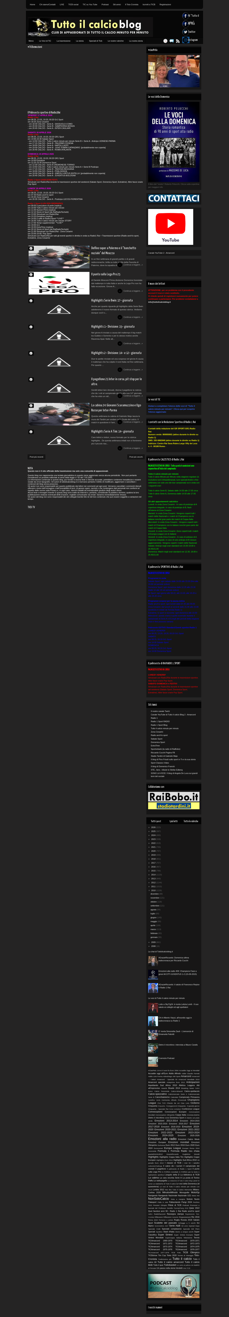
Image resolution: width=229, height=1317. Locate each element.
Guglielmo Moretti (190, 1154)
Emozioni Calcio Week (188, 1139)
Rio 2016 (195, 1217)
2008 (153, 946)
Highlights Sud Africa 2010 (185, 1160)
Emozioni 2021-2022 (188, 1129)
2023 (153, 839)
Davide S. (32, 393)
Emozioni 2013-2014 (166, 1120)
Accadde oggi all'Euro (158, 1073)
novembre (155, 898)
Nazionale (173, 1195)
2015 (153, 871)
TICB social (73, 4)
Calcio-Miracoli (177, 1091)
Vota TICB (186, 1268)
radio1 (150, 1214)
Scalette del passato (165, 1222)
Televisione (188, 1238)
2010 (153, 890)
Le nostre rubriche (116, 41)
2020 (153, 851)
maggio (153, 921)
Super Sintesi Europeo (183, 1235)
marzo (153, 929)
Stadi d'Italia (168, 1232)
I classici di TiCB (173, 1163)
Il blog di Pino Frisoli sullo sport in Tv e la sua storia (173, 759)
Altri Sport (177, 1076)
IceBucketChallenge (155, 1166)
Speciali (151, 1232)
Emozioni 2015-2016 (157, 1124)
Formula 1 (163, 1151)
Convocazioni (155, 1111)
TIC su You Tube (90, 4)
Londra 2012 (158, 1189)
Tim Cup (162, 1255)
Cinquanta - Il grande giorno (188, 1106)
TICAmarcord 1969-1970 (160, 1241)
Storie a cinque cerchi (184, 1232)
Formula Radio (179, 1151)
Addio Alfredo (175, 1073)
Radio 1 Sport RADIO (160, 721)
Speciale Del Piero (191, 1229)
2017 (153, 863)
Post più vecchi (136, 480)
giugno (153, 917)
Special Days (194, 1226)
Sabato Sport (156, 739)
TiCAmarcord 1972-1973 (187, 1243)
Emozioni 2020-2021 (165, 1129)
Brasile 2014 (174, 1088)
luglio (153, 913)
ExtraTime (155, 746)
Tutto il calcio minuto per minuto (165, 728)
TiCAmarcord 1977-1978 (158, 1253)
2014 (153, 875)
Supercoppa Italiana (173, 1238)
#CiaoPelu (152, 1070)
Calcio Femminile (161, 1091)
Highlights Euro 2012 (164, 1160)
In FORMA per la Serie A (189, 1172)
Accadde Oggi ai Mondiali (189, 1070)
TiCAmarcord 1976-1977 (187, 1249)
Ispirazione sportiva (156, 1175)
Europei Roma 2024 (190, 1148)
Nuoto (196, 1199)
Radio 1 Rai (175, 1211)
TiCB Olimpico (191, 1252)
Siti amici (117, 4)
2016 (153, 867)
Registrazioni (165, 4)
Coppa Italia (180, 1115)
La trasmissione (63, 41)
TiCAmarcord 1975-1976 (160, 1249)
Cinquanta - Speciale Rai (158, 1109)
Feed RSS (172, 41)
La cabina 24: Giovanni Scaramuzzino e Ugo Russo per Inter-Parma (100, 425)
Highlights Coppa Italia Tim (171, 1157)
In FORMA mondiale (170, 1172)
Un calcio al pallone (184, 1265)
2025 (153, 831)
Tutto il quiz (158, 1265)
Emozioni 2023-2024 (187, 1132)
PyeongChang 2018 (181, 1208)
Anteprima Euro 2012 (176, 1082)
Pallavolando (174, 1202)
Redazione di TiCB (32, 277)
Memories (188, 1190)
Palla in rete (163, 1202)
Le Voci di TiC (45, 41)
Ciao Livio (185, 1103)
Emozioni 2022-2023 (160, 1132)
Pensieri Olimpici (160, 1205)
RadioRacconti (159, 1214)
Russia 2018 (186, 1220)
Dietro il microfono (156, 1118)
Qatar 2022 (194, 1208)
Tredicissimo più (164, 1259)
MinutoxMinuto (170, 1192)
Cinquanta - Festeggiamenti (167, 1106)
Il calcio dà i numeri (172, 1166)
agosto (153, 910)
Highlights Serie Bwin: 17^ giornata (85, 306)
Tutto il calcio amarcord (171, 1262)
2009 (153, 942)
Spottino (159, 1232)
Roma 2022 (153, 1220)
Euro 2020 (190, 1145)
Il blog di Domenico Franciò (163, 766)
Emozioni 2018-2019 (170, 1127)
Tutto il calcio (182, 1259)
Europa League (172, 1148)
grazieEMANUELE (155, 1154)
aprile (153, 925)
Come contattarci (175, 1109)
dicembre (154, 894)
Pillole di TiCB (174, 1205)
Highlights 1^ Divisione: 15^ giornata (86, 335)
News (194, 1196)
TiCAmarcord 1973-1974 (160, 1246)
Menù (31, 41)
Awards (164, 1088)
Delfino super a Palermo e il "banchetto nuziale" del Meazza (100, 248)
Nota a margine (178, 1199)
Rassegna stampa (175, 1214)
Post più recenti (36, 480)
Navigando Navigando (158, 1195)
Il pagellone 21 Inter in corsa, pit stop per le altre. (94, 394)
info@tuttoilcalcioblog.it (159, 302)
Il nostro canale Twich (160, 711)
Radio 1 (154, 718)
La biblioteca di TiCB (189, 1175)
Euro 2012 (170, 1145)
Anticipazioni (192, 1082)
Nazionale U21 (184, 1195)
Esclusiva (161, 1145)
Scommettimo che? (161, 1226)
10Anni (159, 1070)
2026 (153, 827)
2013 (153, 879)
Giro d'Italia (194, 1151)
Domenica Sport (158, 742)
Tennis (196, 1238)
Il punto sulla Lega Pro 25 (78, 277)
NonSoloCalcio (158, 1198)
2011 (153, 886)
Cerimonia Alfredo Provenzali (174, 1100)
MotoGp (195, 1192)
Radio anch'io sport (159, 735)
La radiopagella (160, 1181)
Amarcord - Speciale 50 (167, 1079)
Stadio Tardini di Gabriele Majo (164, 756)
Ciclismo (195, 1103)
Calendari (174, 1097)
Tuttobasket (170, 1265)
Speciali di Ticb (95, 41)
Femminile (152, 1151)
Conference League (190, 1109)
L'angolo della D (172, 1175)
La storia (80, 41)
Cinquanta (152, 1106)
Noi (198, 1196)
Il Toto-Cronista (131, 4)
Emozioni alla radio (162, 1139)
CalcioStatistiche (162, 1097)
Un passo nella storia (166, 1268)
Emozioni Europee (157, 1142)
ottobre (153, 902)
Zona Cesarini (157, 732)
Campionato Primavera (189, 1097)
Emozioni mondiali (178, 1142)
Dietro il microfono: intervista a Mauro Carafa (178, 1045)
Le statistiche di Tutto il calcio (164, 1184)
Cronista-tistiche (193, 1115)
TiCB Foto (176, 1253)
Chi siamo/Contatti (47, 4)
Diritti (167, 1118)
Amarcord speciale (156, 1082)
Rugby (177, 1220)
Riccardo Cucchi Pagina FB (163, 753)
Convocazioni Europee (175, 1112)
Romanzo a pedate (166, 1220)
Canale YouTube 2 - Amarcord (161, 253)
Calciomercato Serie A (177, 1094)
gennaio (154, 937)
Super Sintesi (165, 1234)
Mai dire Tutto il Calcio (174, 1190)
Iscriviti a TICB (149, 4)
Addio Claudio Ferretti (190, 1073)
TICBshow (152, 1255)
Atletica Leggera (187, 1085)
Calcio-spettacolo (191, 1091)
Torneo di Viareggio (185, 1255)
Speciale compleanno (172, 1229)
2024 (153, 835)
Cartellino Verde (154, 1100)
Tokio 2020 (172, 1255)
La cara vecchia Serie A (171, 1178)
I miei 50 (186, 1163)
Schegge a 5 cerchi (187, 1223)
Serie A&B (174, 1225)
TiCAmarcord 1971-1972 (160, 1243)
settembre (155, 906)
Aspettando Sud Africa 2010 (162, 1085)
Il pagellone (160, 1169)
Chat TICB (161, 1103)
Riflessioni (159, 1217)
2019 (153, 855)
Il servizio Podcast (166, 1058)
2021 (153, 847)
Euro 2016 (180, 1145)
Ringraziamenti (185, 1217)
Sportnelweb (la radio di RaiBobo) (165, 749)
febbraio (154, 933)
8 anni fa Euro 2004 (170, 1070)
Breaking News (187, 1088)
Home (32, 4)
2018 (153, 859)
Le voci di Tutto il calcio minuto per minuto (166, 998)
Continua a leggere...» (132, 267)
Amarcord (186, 1076)
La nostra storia (136, 41)
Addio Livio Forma (155, 1076)
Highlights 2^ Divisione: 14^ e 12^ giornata (90, 365)
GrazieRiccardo (172, 1154)
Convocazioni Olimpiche (165, 1115)
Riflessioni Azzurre (171, 1217)
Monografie (184, 1192)
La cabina (153, 1177)
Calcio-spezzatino (157, 1094)
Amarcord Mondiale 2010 (189, 1079)
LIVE (62, 4)
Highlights (153, 1157)
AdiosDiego (167, 1076)
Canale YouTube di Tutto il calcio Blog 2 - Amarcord (173, 715)
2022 (153, 843)
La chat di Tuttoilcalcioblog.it (160, 951)
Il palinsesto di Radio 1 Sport (179, 1169)
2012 (153, 882)
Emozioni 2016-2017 (178, 1124)
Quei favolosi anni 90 (158, 1211)
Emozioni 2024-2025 (160, 1135)
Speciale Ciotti (154, 1229)
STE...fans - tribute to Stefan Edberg (166, 770)
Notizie (190, 1199)
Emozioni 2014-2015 (189, 1121)
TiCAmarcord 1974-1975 (187, 1246)
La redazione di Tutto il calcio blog (180, 1181)
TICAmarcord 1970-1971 (187, 1241)
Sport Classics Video (160, 763)
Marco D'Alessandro (32, 248)
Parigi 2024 (186, 1202)
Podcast (105, 4)
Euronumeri (158, 1148)
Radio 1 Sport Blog (159, 725)
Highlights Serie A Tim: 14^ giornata (85, 452)
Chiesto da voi (173, 1103)
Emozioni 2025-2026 (188, 1135)
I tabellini (195, 1163)
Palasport (152, 1202)
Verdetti (179, 1268)
